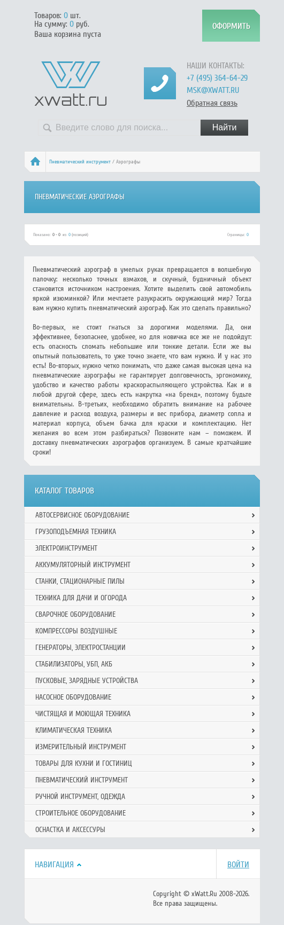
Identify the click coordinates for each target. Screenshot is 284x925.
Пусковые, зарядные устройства (86, 680)
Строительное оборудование (80, 813)
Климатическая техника (73, 730)
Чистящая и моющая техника (83, 713)
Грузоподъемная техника (75, 531)
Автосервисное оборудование (82, 515)
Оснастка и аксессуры (70, 829)
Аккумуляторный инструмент (83, 564)
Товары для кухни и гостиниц (83, 763)
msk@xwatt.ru (213, 90)
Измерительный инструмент (80, 746)
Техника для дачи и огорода (81, 597)
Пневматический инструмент (80, 162)
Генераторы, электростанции (80, 647)
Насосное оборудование (73, 697)
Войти (238, 864)
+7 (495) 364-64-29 (217, 78)
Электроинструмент (66, 548)
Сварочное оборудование (75, 614)
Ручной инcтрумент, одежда (80, 796)
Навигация (54, 864)
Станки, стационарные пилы (80, 581)
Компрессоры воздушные (76, 631)
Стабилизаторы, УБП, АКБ (73, 664)
